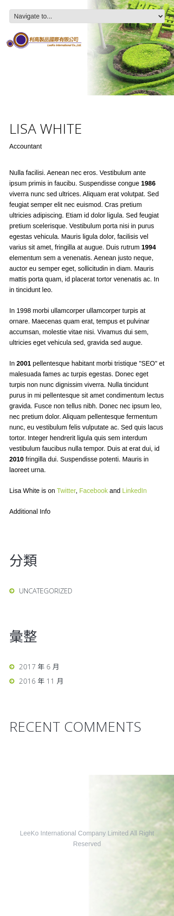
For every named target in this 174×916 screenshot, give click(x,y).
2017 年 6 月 (39, 666)
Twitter (66, 490)
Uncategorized (45, 590)
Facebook (93, 490)
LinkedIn (134, 490)
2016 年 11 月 (41, 680)
